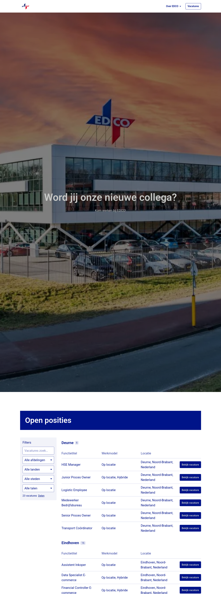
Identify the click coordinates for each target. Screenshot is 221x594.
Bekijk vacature (190, 464)
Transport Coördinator (77, 528)
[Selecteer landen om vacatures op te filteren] (38, 469)
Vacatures (193, 6)
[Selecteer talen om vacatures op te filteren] (38, 488)
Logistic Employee (74, 490)
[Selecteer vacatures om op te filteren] (38, 460)
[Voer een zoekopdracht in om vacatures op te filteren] (38, 450)
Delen (41, 495)
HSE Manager (71, 464)
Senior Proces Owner (76, 515)
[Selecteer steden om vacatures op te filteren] (38, 479)
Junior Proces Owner (76, 477)
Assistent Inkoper (74, 565)
